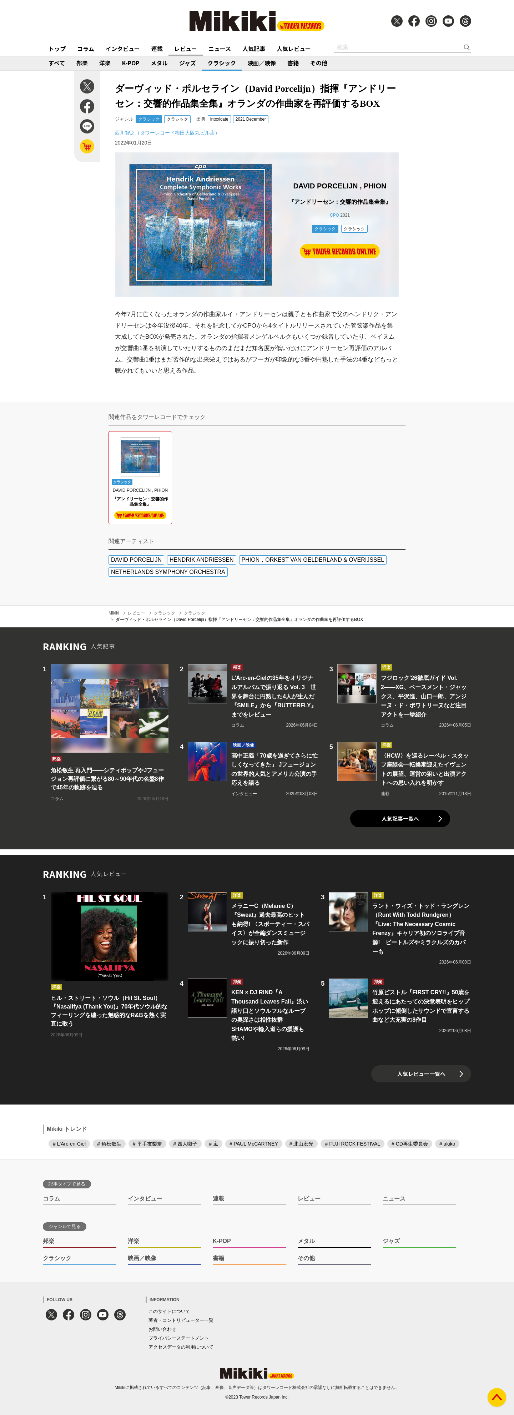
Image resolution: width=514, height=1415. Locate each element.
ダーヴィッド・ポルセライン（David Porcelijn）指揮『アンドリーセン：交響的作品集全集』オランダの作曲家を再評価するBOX (239, 619)
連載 (157, 48)
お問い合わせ (162, 1329)
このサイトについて (169, 1311)
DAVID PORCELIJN (136, 560)
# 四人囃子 (185, 1144)
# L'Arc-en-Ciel (69, 1144)
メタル (159, 63)
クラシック (221, 63)
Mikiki (114, 613)
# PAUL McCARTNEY (254, 1144)
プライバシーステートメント (178, 1338)
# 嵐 (213, 1144)
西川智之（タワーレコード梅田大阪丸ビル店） (167, 133)
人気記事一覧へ (400, 818)
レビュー (185, 48)
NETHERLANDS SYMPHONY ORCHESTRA (168, 572)
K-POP (130, 63)
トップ (57, 48)
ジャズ (187, 63)
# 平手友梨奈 (147, 1144)
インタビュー (123, 48)
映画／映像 (261, 63)
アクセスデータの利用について (180, 1347)
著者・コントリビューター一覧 (180, 1320)
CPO (334, 215)
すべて (57, 63)
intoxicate (219, 119)
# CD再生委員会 (410, 1144)
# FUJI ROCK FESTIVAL (352, 1144)
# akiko (447, 1144)
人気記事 (253, 48)
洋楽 (105, 63)
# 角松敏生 (109, 1144)
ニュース (219, 48)
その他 (318, 63)
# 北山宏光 (301, 1144)
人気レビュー (294, 48)
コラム (85, 48)
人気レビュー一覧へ (421, 1073)
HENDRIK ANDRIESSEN (202, 560)
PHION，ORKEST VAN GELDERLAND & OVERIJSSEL (313, 560)
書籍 (293, 63)
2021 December (251, 119)
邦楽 (82, 63)
